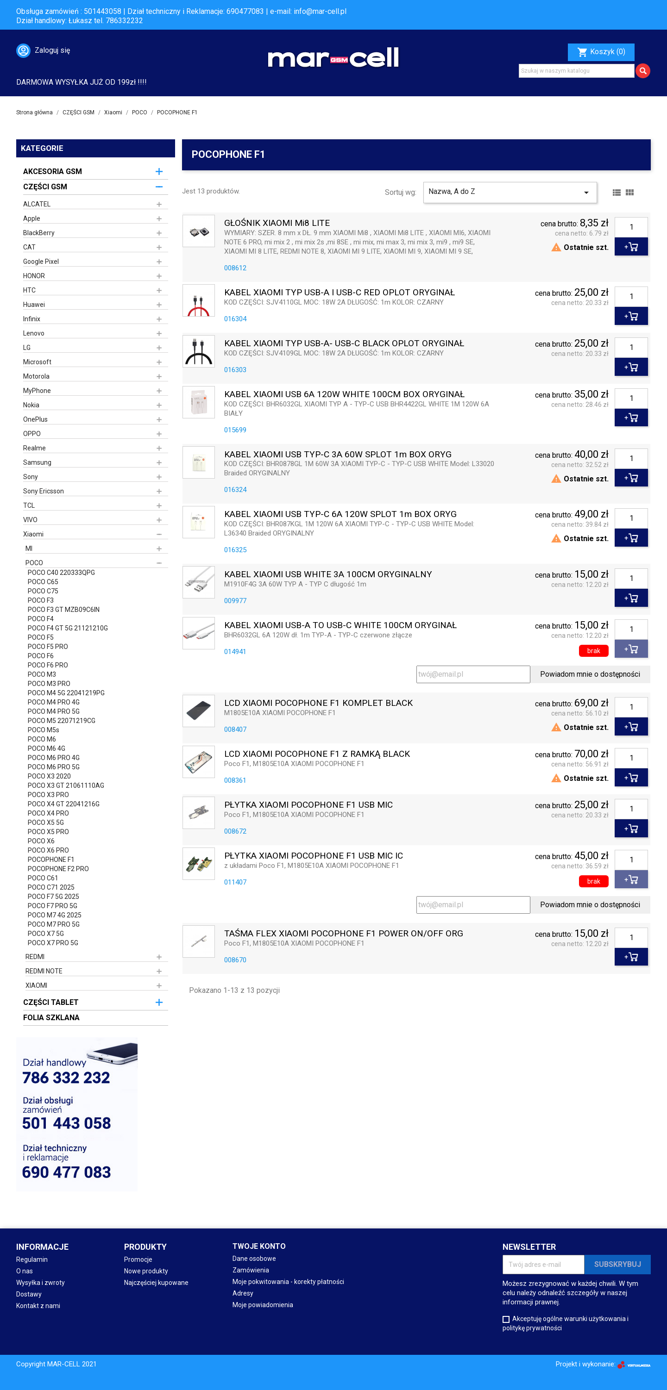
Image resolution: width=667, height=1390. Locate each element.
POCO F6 (41, 656)
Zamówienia (251, 1270)
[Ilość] (631, 227)
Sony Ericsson (43, 491)
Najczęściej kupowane (156, 1282)
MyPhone (37, 390)
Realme (34, 448)
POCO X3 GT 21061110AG (66, 785)
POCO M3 (42, 674)
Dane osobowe (254, 1258)
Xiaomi (33, 534)
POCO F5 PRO (48, 646)
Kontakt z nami (38, 1305)
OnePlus (35, 419)
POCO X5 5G (46, 822)
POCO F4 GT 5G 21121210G (68, 628)
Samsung (37, 462)
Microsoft (37, 362)
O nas (24, 1271)
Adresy (243, 1293)
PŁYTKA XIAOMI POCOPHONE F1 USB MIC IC (313, 856)
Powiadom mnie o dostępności (590, 674)
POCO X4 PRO (48, 813)
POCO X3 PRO (48, 794)
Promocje (138, 1259)
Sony (30, 476)
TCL (29, 505)
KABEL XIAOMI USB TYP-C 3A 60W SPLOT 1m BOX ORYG (338, 455)
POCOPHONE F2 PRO (58, 869)
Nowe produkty (146, 1271)
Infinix (31, 319)
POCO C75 (43, 591)
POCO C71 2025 (51, 887)
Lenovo (33, 333)
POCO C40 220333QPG (61, 572)
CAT (29, 247)
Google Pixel (41, 261)
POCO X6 (41, 841)
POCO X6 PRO (48, 850)
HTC (29, 290)
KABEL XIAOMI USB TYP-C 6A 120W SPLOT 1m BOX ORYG (340, 514)
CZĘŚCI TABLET (51, 1002)
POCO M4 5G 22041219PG (66, 693)
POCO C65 (43, 582)
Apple (31, 218)
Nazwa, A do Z (510, 192)
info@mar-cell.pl (320, 11)
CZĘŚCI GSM (45, 186)
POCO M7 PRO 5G (54, 924)
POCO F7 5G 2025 (53, 896)
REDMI (34, 956)
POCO (34, 563)
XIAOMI (36, 985)
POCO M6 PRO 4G (54, 757)
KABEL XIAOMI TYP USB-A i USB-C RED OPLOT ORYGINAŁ (339, 293)
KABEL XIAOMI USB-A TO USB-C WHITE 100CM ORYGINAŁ (340, 625)
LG (27, 347)
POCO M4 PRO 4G (54, 702)
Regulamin (32, 1259)
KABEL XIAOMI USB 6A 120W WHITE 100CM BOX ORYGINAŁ (344, 394)
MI (28, 548)
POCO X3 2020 (49, 776)
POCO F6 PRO (48, 665)
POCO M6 (42, 739)
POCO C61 (43, 878)
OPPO (32, 433)
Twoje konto (259, 1246)
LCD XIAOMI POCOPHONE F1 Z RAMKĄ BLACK (317, 754)
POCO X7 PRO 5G (53, 943)
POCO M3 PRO (49, 683)
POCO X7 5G (46, 933)
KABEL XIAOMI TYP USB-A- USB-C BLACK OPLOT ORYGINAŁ (344, 344)
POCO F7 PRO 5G (52, 906)
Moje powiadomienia (263, 1305)
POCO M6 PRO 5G (54, 767)
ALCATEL (36, 204)
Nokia (31, 405)
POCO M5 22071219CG (61, 720)
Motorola (36, 376)
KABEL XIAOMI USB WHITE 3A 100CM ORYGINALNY (328, 575)
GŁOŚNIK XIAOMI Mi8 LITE (277, 223)
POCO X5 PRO (48, 831)
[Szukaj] (577, 71)
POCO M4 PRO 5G (54, 711)
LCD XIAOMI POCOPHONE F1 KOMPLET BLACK (318, 703)
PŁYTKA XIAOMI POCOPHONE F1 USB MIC (308, 805)
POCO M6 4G (46, 748)
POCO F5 (41, 637)
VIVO (30, 520)
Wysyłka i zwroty (40, 1282)
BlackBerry (39, 233)
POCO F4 (41, 619)
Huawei (34, 304)
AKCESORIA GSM (52, 171)
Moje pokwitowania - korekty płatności (288, 1281)
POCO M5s (43, 730)
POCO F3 (41, 600)
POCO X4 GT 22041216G (64, 804)
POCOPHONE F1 (51, 859)
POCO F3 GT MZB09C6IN (64, 609)
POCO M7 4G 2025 (55, 915)
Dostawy (29, 1294)
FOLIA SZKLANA (51, 1017)
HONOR (34, 276)
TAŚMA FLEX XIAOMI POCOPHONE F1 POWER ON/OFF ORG (343, 934)
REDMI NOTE (44, 971)
